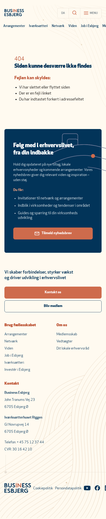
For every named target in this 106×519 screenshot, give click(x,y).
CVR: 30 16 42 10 (18, 449)
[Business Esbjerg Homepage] (14, 13)
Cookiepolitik (43, 488)
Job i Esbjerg (89, 26)
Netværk (58, 26)
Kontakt (11, 384)
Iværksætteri (38, 26)
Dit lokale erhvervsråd (72, 348)
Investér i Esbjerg (17, 370)
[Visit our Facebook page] (97, 488)
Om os (61, 325)
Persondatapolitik (68, 488)
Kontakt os (53, 292)
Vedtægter (64, 341)
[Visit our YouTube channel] (87, 488)
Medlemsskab (66, 334)
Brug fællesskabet (20, 325)
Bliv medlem (53, 306)
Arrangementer (14, 26)
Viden (72, 26)
